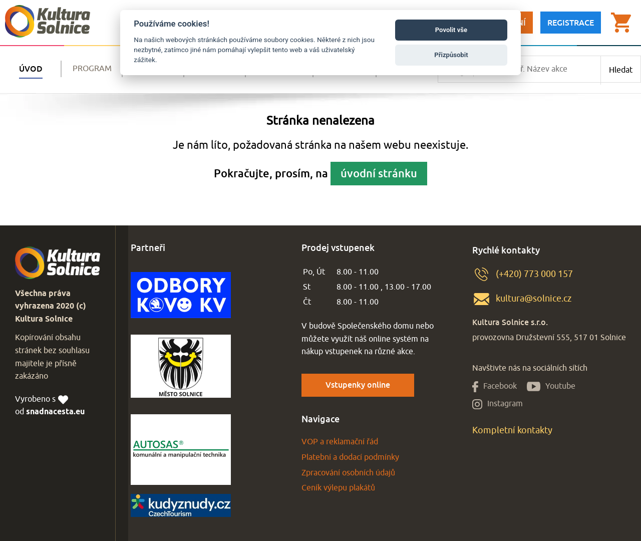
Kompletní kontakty (512, 430)
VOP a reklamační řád (339, 442)
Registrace (570, 23)
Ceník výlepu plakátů (338, 488)
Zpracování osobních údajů (348, 473)
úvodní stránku (379, 173)
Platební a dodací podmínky (350, 457)
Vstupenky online (358, 385)
